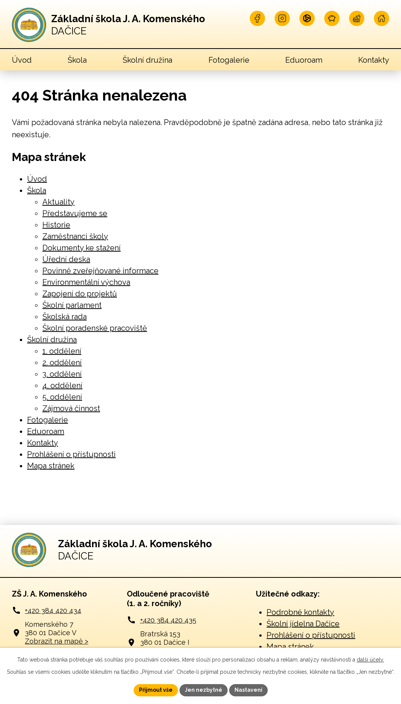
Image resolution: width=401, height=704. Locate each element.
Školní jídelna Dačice (303, 623)
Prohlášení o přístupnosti (71, 454)
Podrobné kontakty (300, 612)
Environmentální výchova (86, 282)
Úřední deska (66, 259)
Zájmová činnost (71, 408)
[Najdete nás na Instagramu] (282, 18)
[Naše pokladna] (332, 18)
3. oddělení (62, 374)
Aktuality (58, 201)
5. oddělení (62, 397)
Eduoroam (303, 60)
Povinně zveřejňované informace (100, 270)
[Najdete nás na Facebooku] (257, 18)
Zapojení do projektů (79, 293)
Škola (77, 60)
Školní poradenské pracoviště (94, 328)
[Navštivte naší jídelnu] (356, 18)
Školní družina (147, 60)
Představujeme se (74, 213)
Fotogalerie (229, 60)
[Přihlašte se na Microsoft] (307, 18)
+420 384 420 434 (53, 610)
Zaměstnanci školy (75, 236)
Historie (56, 224)
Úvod (22, 60)
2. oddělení (62, 362)
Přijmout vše (156, 690)
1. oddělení (61, 351)
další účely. (370, 660)
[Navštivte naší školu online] (381, 18)
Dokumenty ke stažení (81, 247)
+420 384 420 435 (168, 620)
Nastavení (248, 690)
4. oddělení (62, 385)
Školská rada (64, 316)
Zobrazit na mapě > (56, 641)
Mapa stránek (50, 465)
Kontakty (373, 60)
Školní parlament (72, 305)
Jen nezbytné (203, 690)
